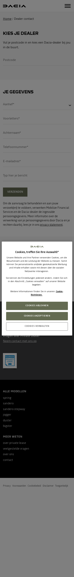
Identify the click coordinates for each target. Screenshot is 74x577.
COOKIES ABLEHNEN (36, 305)
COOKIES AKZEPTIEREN (37, 316)
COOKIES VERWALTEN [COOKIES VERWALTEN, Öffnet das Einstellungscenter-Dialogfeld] (37, 326)
